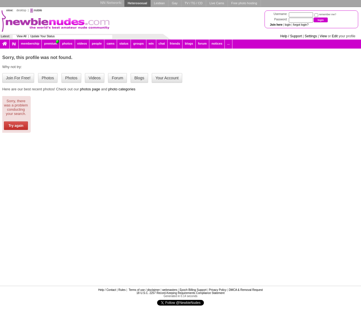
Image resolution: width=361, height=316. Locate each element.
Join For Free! (18, 78)
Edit (335, 36)
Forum (117, 78)
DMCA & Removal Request (246, 289)
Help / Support (291, 36)
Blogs (139, 78)
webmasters (169, 289)
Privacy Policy (217, 289)
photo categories (121, 89)
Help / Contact (107, 289)
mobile (38, 10)
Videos (95, 78)
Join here (276, 24)
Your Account (167, 78)
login (288, 24)
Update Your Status (42, 36)
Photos (48, 78)
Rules (122, 289)
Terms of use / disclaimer (144, 289)
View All (22, 36)
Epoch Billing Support (193, 289)
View (323, 36)
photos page (90, 89)
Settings (311, 36)
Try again (15, 126)
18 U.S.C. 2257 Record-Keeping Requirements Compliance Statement (180, 293)
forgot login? (301, 24)
